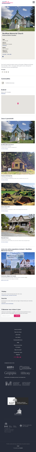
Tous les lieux (18, 332)
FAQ (18, 342)
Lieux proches (18, 329)
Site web (9, 54)
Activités (18, 334)
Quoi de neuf (18, 349)
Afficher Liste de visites (4, 280)
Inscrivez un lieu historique (7, 303)
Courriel (4, 54)
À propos (18, 347)
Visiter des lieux (4, 295)
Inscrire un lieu (18, 345)
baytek (21, 448)
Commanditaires (18, 339)
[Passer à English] (18, 354)
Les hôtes (18, 337)
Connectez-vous (18, 352)
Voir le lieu (3, 148)
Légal (18, 445)
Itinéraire (4, 45)
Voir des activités (13, 295)
